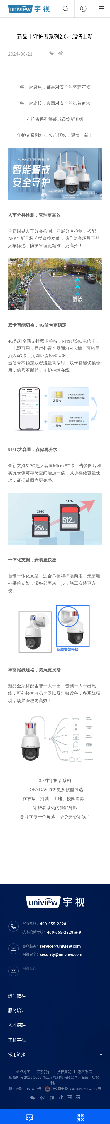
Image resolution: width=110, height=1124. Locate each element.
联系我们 (44, 1071)
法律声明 (64, 1071)
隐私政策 (85, 1071)
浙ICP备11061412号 (25, 1088)
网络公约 (29, 968)
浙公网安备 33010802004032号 (73, 1089)
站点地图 (23, 1071)
